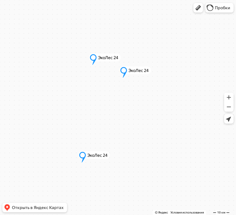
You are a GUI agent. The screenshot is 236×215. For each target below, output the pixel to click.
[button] (198, 8)
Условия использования (187, 212)
